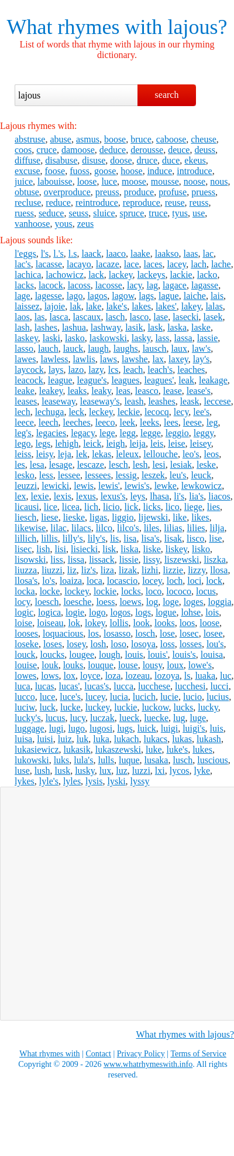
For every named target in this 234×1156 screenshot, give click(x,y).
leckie (129, 412)
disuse (93, 160)
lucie (169, 697)
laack (91, 254)
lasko (75, 338)
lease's (199, 391)
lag (153, 285)
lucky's (28, 718)
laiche (195, 296)
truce (158, 213)
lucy (77, 718)
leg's (23, 433)
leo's (191, 454)
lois (212, 612)
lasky (141, 338)
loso (118, 644)
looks (164, 623)
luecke (156, 718)
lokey (95, 623)
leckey (101, 412)
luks (62, 760)
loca (94, 581)
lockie (105, 591)
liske (152, 549)
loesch (47, 602)
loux (175, 665)
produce (139, 192)
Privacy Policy (141, 1053)
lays (56, 370)
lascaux (87, 317)
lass (163, 338)
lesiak (181, 465)
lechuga (49, 412)
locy (22, 602)
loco (154, 591)
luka (101, 739)
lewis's (137, 486)
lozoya (167, 676)
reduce (58, 203)
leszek (153, 475)
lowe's (200, 665)
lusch (182, 760)
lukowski (32, 760)
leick (92, 443)
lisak (173, 538)
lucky (208, 707)
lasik (134, 327)
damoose (78, 150)
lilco (104, 528)
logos (121, 612)
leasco (147, 391)
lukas (182, 739)
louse (128, 665)
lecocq (156, 412)
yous (63, 224)
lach (199, 264)
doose (121, 160)
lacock (51, 285)
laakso (167, 254)
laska (177, 327)
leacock (29, 380)
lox (69, 676)
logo (97, 612)
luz (122, 771)
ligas (98, 517)
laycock (29, 370)
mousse (165, 181)
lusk (62, 771)
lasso (24, 348)
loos (187, 623)
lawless (54, 359)
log (152, 602)
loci (194, 581)
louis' (158, 654)
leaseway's (100, 401)
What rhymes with (85, 27)
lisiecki (84, 549)
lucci (220, 686)
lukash (209, 739)
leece (24, 422)
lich (91, 507)
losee (213, 633)
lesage (61, 465)
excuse (27, 171)
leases (26, 401)
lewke (165, 486)
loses (52, 644)
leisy (44, 454)
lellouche (160, 454)
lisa (129, 538)
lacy (134, 285)
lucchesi (190, 686)
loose (87, 181)
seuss (78, 213)
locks (131, 591)
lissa (76, 560)
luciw (25, 707)
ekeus (194, 160)
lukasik (77, 749)
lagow (123, 296)
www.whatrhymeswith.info (148, 1064)
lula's (83, 760)
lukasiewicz (37, 749)
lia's (196, 496)
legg (128, 433)
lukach (126, 739)
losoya (143, 644)
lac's (23, 264)
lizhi (150, 570)
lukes (202, 749)
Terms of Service (198, 1053)
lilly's (73, 538)
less (46, 475)
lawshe (134, 359)
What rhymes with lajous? (185, 1034)
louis (134, 654)
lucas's (96, 686)
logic (24, 612)
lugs (125, 728)
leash (134, 401)
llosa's (26, 581)
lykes (25, 781)
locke (50, 591)
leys (138, 496)
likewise (30, 528)
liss (56, 560)
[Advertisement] (109, 902)
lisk (109, 549)
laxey (178, 359)
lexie (40, 496)
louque (100, 665)
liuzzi (52, 570)
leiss (23, 454)
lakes (141, 306)
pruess (203, 192)
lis (114, 538)
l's (45, 254)
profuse (173, 192)
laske (201, 327)
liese (49, 517)
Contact (98, 1053)
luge (198, 718)
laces (153, 264)
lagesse (48, 296)
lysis (93, 781)
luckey (97, 707)
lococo (178, 591)
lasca (59, 317)
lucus (56, 718)
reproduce (141, 203)
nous (219, 181)
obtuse (27, 192)
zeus (85, 224)
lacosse (108, 285)
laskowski (108, 338)
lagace (175, 285)
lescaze (90, 465)
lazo (76, 370)
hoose (131, 171)
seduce (51, 213)
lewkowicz (201, 486)
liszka (214, 560)
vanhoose (32, 224)
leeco (105, 422)
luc (226, 676)
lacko (207, 275)
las (40, 317)
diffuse (27, 160)
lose (167, 633)
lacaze (107, 264)
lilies (196, 528)
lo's (48, 581)
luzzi (141, 771)
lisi (60, 549)
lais (217, 296)
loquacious (63, 633)
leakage (213, 380)
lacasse (49, 264)
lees (171, 422)
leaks (77, 391)
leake (25, 391)
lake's (116, 306)
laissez (27, 306)
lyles (72, 781)
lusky (85, 771)
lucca (123, 686)
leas (123, 391)
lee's (201, 412)
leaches (191, 370)
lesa (37, 465)
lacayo (79, 264)
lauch (48, 348)
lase (160, 317)
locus (206, 591)
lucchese (154, 686)
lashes (46, 327)
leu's (178, 475)
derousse (146, 150)
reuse (175, 203)
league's (92, 380)
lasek (213, 317)
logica (49, 612)
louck (25, 654)
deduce (112, 150)
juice (24, 181)
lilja (217, 528)
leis (156, 443)
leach (133, 370)
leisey (200, 443)
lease (172, 391)
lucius (218, 697)
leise (176, 443)
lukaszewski (118, 749)
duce (171, 160)
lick (132, 507)
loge (171, 602)
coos (23, 150)
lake (94, 306)
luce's (70, 697)
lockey (76, 591)
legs (43, 443)
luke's (177, 749)
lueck (129, 718)
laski (51, 338)
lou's (215, 644)
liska (129, 549)
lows (49, 676)
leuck (201, 475)
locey (152, 581)
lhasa (159, 496)
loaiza (71, 581)
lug (179, 718)
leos (211, 454)
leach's (160, 370)
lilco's (128, 528)
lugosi (101, 728)
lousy (153, 665)
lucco (25, 697)
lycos (180, 771)
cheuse (203, 139)
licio (111, 507)
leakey (51, 391)
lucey (95, 697)
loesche (77, 602)
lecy (181, 412)
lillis (49, 538)
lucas (44, 686)
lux (105, 771)
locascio (122, 581)
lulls (106, 760)
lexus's (113, 496)
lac (208, 254)
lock (214, 581)
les (20, 465)
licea (71, 507)
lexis (62, 496)
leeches (77, 422)
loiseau (50, 623)
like (180, 517)
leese (192, 422)
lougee (81, 654)
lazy (96, 370)
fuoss (80, 171)
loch (175, 581)
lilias (173, 528)
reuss (199, 203)
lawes (25, 359)
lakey (191, 306)
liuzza (26, 570)
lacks (24, 285)
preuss (107, 192)
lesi (158, 465)
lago (75, 296)
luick (146, 728)
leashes (161, 401)
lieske (74, 517)
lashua (74, 327)
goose (105, 171)
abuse (60, 139)
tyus (180, 213)
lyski (116, 781)
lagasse (204, 285)
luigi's (194, 728)
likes (200, 517)
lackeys (151, 275)
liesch (25, 517)
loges (194, 602)
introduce (194, 171)
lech (22, 412)
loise (23, 623)
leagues (125, 380)
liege (193, 507)
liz (72, 570)
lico (173, 507)
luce (109, 181)
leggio (177, 433)
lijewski (153, 517)
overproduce (67, 192)
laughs (125, 348)
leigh (115, 443)
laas (191, 254)
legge (150, 433)
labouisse (55, 181)
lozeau (137, 676)
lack (96, 275)
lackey (121, 275)
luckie (125, 707)
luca (22, 686)
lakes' (166, 306)
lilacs (81, 528)
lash (22, 327)
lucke (70, 707)
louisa (212, 654)
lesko (25, 475)
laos (22, 317)
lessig (125, 475)
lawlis (84, 359)
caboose (171, 139)
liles (152, 528)
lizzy (196, 570)
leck (76, 412)
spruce (132, 213)
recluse (28, 203)
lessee (69, 475)
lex (20, 496)
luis (216, 728)
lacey (177, 264)
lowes (25, 676)
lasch (115, 317)
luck (48, 707)
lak (75, 306)
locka (25, 591)
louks (73, 665)
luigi (169, 728)
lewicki (55, 486)
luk (82, 739)
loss (167, 644)
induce (160, 171)
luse (22, 771)
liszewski (181, 560)
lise (215, 538)
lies (213, 507)
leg (212, 422)
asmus (87, 139)
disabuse (61, 160)
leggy (204, 433)
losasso (117, 633)
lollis (119, 623)
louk (50, 665)
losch (145, 633)
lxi (160, 771)
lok (74, 623)
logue (166, 612)
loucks (52, 654)
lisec (23, 549)
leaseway (58, 401)
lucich (144, 697)
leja (64, 454)
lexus (86, 496)
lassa (183, 338)
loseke (27, 644)
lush (42, 771)
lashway (106, 327)
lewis (84, 486)
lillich (25, 538)
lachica (28, 275)
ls (187, 676)
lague (169, 296)
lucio (192, 697)
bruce (141, 139)
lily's (96, 538)
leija (137, 443)
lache (221, 264)
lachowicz (65, 275)
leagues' (159, 380)
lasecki (185, 317)
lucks (183, 707)
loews (130, 602)
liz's (88, 570)
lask (155, 327)
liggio (122, 517)
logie (75, 612)
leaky (101, 391)
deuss (204, 150)
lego (23, 443)
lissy (151, 560)
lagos (97, 296)
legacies (51, 433)
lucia (119, 697)
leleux (127, 454)
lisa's (150, 538)
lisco (195, 538)
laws (108, 359)
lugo (76, 728)
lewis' (109, 486)
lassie (207, 338)
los (93, 633)
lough (109, 654)
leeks (149, 422)
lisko (201, 549)
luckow (155, 707)
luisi (45, 739)
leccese (217, 401)
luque (129, 760)
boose (115, 139)
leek (127, 422)
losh (98, 644)
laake (140, 254)
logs (143, 612)
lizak (128, 570)
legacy (83, 433)
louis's (184, 654)
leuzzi (26, 486)
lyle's (48, 781)
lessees (98, 475)
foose (55, 171)
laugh (98, 348)
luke (154, 749)
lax (158, 359)
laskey (26, 338)
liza (107, 570)
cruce (46, 150)
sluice (104, 213)
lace (131, 264)
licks (152, 507)
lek (82, 454)
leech (48, 422)
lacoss (79, 285)
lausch (155, 348)
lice (50, 507)
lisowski (30, 560)
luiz (65, 739)
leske (206, 465)
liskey (176, 549)
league (60, 380)
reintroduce (96, 203)
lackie (181, 275)
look (141, 623)
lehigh (66, 443)
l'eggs (25, 254)
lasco (139, 317)
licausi (27, 507)
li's (179, 496)
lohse (191, 612)
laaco (116, 254)
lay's (201, 359)
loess (105, 602)
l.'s (58, 254)
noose (194, 181)
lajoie (55, 306)
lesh (140, 465)
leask (189, 401)
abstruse (30, 139)
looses (26, 633)
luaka (205, 676)
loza (113, 676)
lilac (58, 528)
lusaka (156, 760)
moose (134, 181)
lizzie (173, 570)
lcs (113, 370)
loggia (219, 602)
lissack (102, 560)
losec (189, 633)
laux (179, 348)
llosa (219, 570)
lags (146, 296)
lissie (129, 560)
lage (22, 296)
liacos (219, 496)
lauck (73, 348)
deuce (179, 150)
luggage (29, 728)
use (198, 213)
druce (147, 160)
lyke (202, 771)
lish (43, 549)
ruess (24, 213)
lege (107, 433)
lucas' (69, 686)
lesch (118, 465)
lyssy (140, 781)
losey (76, 644)
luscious (212, 760)
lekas (101, 454)
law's (201, 348)
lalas (213, 306)
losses (191, 644)
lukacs (155, 739)
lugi (56, 728)
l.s (72, 254)
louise (26, 665)
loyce (90, 676)
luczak (102, 718)
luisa (23, 739)
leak (186, 380)
